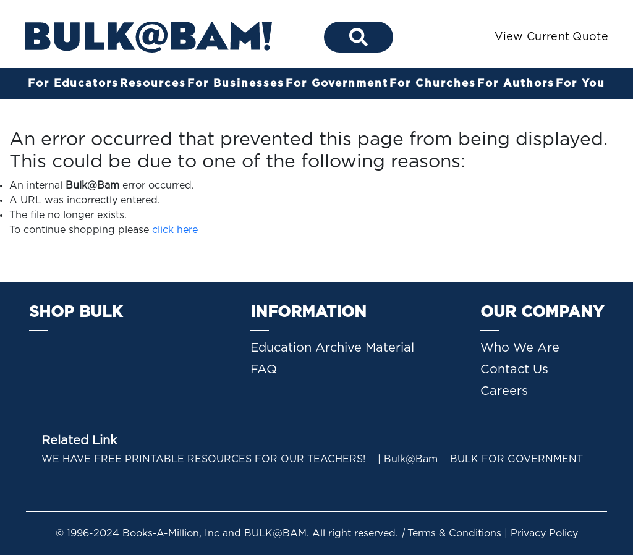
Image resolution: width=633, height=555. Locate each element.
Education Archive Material (332, 348)
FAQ (263, 369)
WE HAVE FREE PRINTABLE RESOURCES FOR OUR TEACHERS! (203, 459)
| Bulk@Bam (408, 459)
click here (175, 230)
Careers (504, 391)
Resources (153, 83)
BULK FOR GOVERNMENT (516, 459)
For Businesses (235, 83)
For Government (337, 83)
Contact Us (514, 369)
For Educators (73, 83)
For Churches (432, 83)
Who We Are (519, 348)
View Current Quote (551, 37)
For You (580, 83)
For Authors (515, 83)
